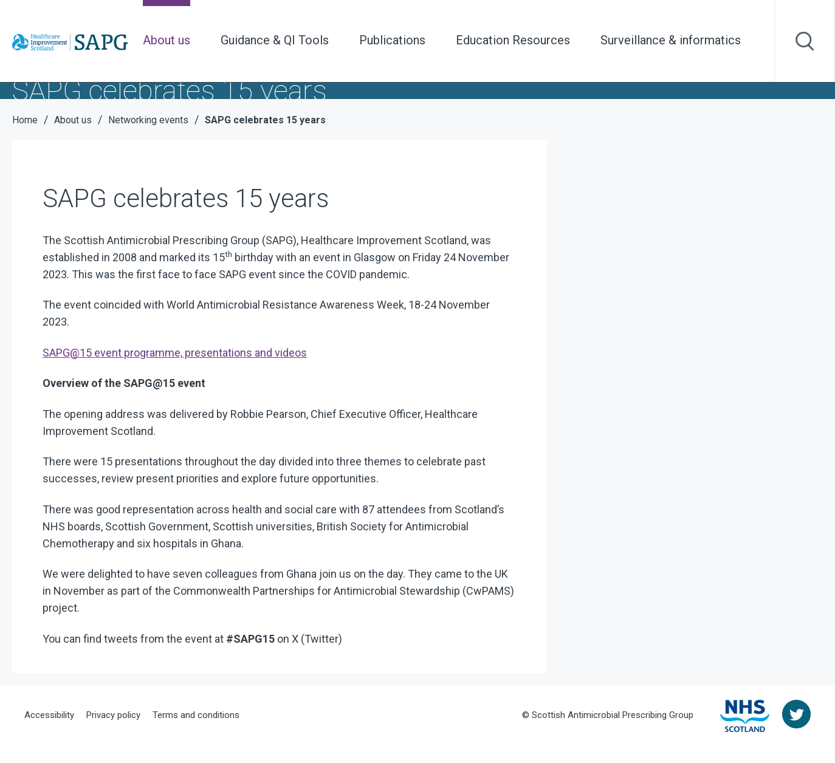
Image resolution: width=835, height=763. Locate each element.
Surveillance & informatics (670, 40)
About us (166, 40)
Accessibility (49, 715)
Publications (392, 40)
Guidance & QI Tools (275, 40)
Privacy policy (113, 715)
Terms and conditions (196, 715)
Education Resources (513, 40)
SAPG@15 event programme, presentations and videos (175, 352)
